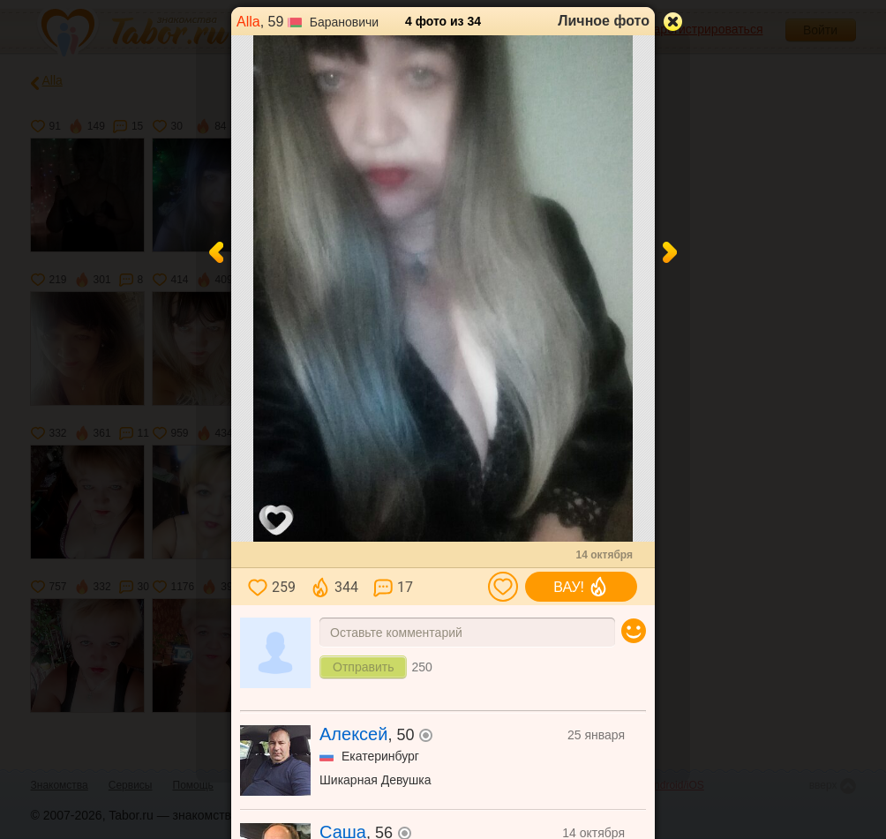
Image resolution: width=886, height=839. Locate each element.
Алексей (353, 734)
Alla (248, 21)
